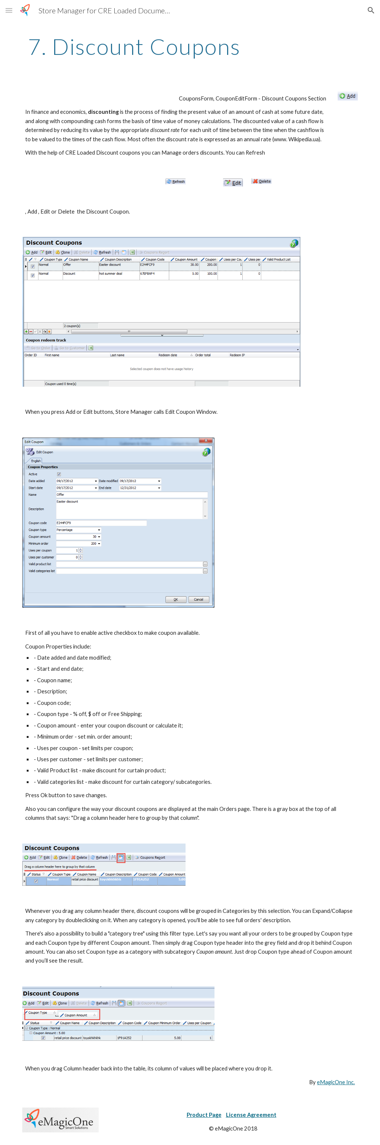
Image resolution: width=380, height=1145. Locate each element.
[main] (134, 46)
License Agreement (251, 1115)
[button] (9, 10)
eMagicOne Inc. (336, 1082)
